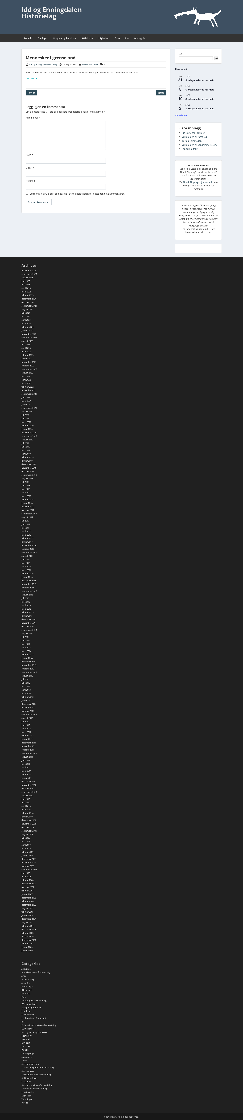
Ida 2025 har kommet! (193, 132)
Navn (29, 154)
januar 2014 (27, 658)
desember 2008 (28, 858)
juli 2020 (25, 415)
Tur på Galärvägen (192, 140)
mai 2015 (25, 601)
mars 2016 (26, 570)
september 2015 (29, 591)
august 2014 (27, 633)
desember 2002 (28, 936)
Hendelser (26, 1011)
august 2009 (27, 834)
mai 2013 (25, 686)
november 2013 (28, 665)
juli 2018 (25, 481)
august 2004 (27, 922)
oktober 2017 (27, 510)
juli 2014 (25, 637)
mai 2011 (25, 763)
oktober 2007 (27, 887)
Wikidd (24, 1102)
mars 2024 (26, 323)
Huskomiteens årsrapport (33, 1018)
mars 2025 (26, 291)
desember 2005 (28, 904)
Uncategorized (28, 1092)
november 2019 (28, 432)
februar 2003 (27, 932)
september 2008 (29, 869)
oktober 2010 (27, 788)
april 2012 (26, 728)
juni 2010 (25, 799)
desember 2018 (28, 464)
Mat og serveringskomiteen (34, 1032)
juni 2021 (25, 397)
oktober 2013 (27, 668)
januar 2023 (27, 358)
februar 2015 (27, 612)
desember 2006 (28, 897)
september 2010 (29, 792)
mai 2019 (25, 450)
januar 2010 (27, 816)
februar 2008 (27, 880)
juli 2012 (25, 721)
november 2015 (28, 584)
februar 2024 (27, 326)
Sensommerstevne (90, 64)
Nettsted (30, 180)
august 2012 (27, 718)
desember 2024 (28, 298)
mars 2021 (26, 400)
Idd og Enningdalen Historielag (51, 12)
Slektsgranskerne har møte (199, 80)
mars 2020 (26, 422)
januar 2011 (27, 777)
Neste (161, 92)
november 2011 (28, 746)
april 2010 (26, 806)
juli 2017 (25, 520)
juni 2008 (25, 873)
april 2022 (26, 379)
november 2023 (28, 333)
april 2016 (26, 566)
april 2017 (26, 531)
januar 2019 (27, 460)
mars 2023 (26, 351)
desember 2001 (28, 940)
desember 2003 (28, 929)
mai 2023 (25, 344)
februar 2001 (27, 943)
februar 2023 (27, 355)
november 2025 (28, 270)
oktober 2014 (27, 626)
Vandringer (26, 1099)
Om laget (43, 38)
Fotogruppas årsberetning (33, 1000)
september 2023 (29, 337)
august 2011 (27, 756)
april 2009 (26, 844)
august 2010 (27, 795)
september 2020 (29, 407)
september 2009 (29, 830)
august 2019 (27, 439)
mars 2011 (26, 770)
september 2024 (29, 305)
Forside (28, 38)
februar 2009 (27, 851)
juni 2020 (25, 418)
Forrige (31, 92)
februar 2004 (27, 925)
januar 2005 (27, 915)
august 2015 (27, 594)
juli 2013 (25, 679)
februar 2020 (27, 425)
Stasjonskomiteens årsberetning (36, 1085)
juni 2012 (25, 725)
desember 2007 (28, 883)
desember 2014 (28, 619)
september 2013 (29, 672)
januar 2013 (27, 700)
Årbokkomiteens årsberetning (35, 972)
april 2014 (26, 647)
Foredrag (25, 993)
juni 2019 (25, 446)
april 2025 (26, 288)
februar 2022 (27, 386)
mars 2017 (26, 534)
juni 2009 (25, 837)
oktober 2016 (27, 548)
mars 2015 (26, 608)
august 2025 (27, 277)
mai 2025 (25, 284)
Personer (25, 1046)
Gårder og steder (29, 1004)
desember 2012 (28, 703)
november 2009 (28, 823)
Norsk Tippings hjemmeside (198, 182)
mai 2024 (25, 316)
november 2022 (28, 362)
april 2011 (26, 767)
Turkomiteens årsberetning (34, 1088)
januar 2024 (27, 330)
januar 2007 (27, 894)
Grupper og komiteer (64, 38)
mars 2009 (26, 848)
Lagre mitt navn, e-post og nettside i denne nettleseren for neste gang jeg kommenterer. (77, 193)
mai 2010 (25, 802)
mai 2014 (25, 644)
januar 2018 (27, 503)
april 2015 (26, 605)
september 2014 (29, 629)
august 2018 (27, 478)
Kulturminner (27, 1028)
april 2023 (26, 348)
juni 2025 (25, 281)
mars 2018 (26, 496)
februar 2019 (27, 457)
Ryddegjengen (28, 1053)
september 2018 (29, 474)
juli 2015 (25, 598)
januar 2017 (27, 541)
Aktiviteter (87, 38)
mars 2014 (26, 651)
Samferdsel (26, 1056)
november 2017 (28, 506)
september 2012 (29, 714)
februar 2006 (27, 901)
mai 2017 (25, 527)
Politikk (25, 1049)
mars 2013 (26, 693)
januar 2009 (27, 855)
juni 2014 (25, 640)
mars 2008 (26, 876)
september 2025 (29, 274)
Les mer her (32, 78)
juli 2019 (25, 443)
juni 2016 (25, 559)
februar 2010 (27, 813)
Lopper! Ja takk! (190, 148)
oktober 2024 (27, 302)
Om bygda (139, 38)
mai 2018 (25, 489)
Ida (127, 38)
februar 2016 (27, 573)
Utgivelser (104, 38)
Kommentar (33, 117)
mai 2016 (25, 563)
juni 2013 (25, 682)
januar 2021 (27, 404)
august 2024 (27, 309)
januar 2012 (27, 739)
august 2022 (27, 372)
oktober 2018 (27, 471)
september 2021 (29, 393)
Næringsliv (26, 1035)
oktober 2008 (27, 866)
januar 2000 (27, 947)
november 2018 (28, 467)
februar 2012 (27, 735)
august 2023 (27, 341)
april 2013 (26, 689)
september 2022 (29, 369)
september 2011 (29, 753)
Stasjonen (26, 1081)
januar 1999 (27, 950)
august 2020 (27, 411)
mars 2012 (26, 732)
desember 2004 (28, 918)
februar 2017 (27, 538)
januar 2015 (27, 615)
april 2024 (26, 319)
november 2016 (28, 545)
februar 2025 (27, 295)
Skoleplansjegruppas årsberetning (37, 1067)
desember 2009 (28, 820)
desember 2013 (28, 661)
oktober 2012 (27, 711)
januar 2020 (27, 429)
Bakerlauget (27, 986)
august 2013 (27, 675)
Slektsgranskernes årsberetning (36, 1074)
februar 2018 (27, 499)
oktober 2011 (27, 749)
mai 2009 (25, 841)
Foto (117, 38)
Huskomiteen (27, 1014)
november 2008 (28, 862)
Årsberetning (27, 979)
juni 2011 (25, 760)
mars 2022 (26, 383)
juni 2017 (25, 524)
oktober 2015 (27, 587)
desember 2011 (28, 742)
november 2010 (28, 785)
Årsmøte (25, 982)
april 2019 (26, 453)
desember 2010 (28, 781)
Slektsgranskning (29, 1078)
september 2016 (29, 552)
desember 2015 (28, 580)
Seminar (25, 1060)
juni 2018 (25, 485)
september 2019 (29, 436)
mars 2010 (26, 809)
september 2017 (29, 513)
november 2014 (28, 622)
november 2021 (28, 390)
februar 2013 (27, 696)
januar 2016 (27, 577)
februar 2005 (27, 911)
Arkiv (23, 975)
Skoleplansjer (27, 1071)
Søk (180, 53)
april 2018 (26, 492)
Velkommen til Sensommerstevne (200, 144)
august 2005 (27, 908)
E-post (30, 167)
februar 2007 (27, 890)
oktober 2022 (27, 365)
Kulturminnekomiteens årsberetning (38, 1025)
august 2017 (27, 517)
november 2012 (28, 707)
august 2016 (27, 555)
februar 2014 (27, 654)
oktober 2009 (27, 827)
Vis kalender (181, 115)
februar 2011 (27, 774)
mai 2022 (25, 376)
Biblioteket (26, 990)
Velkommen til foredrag (194, 136)
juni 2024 (25, 312)
